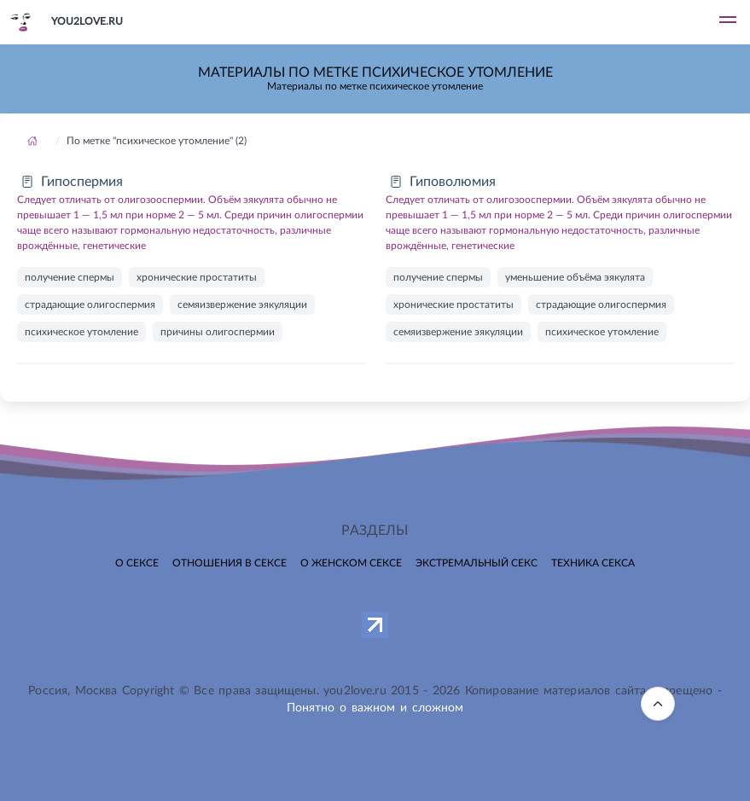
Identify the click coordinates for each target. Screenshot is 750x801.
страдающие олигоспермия (90, 304)
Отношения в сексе (229, 563)
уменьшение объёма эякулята (575, 277)
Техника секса (593, 563)
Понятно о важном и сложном (375, 708)
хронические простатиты (197, 277)
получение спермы (69, 277)
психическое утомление (81, 332)
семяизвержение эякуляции (242, 304)
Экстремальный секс (477, 563)
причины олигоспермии (217, 332)
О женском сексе (351, 563)
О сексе (137, 563)
